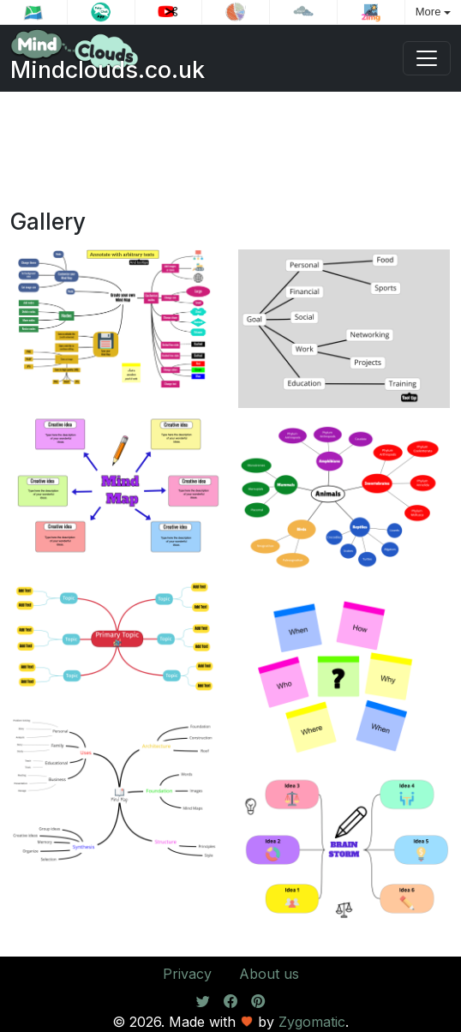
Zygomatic (311, 1021)
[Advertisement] (230, 156)
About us (269, 973)
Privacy (187, 973)
